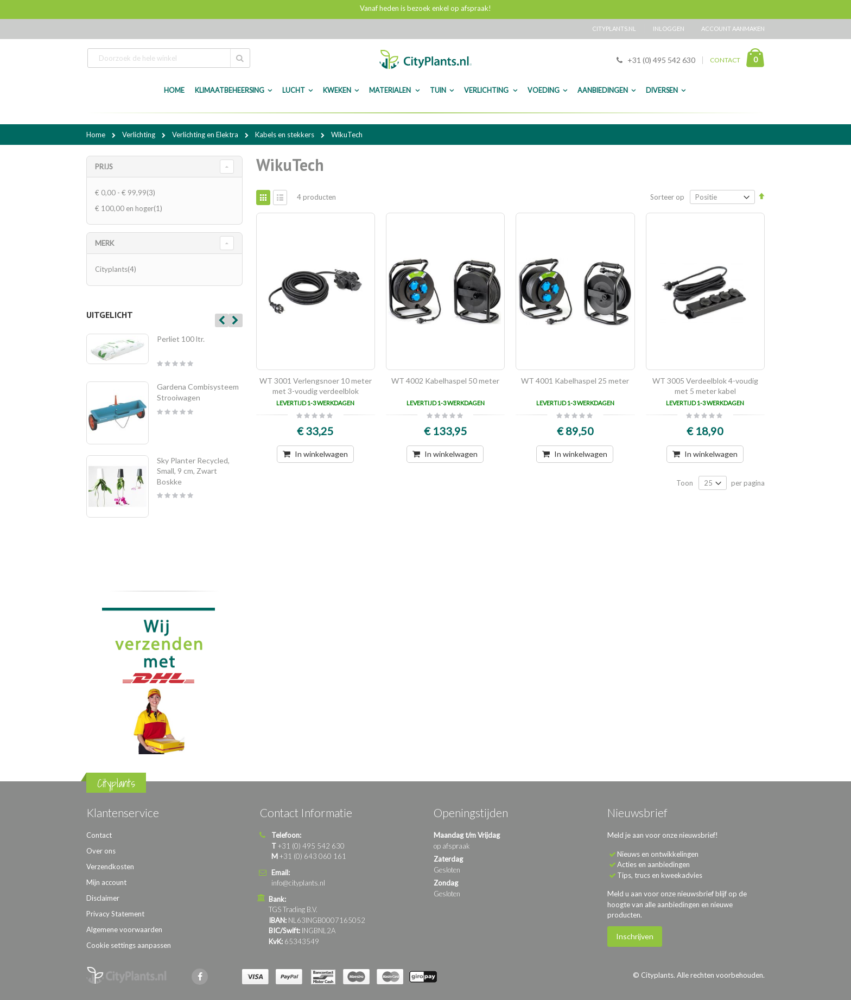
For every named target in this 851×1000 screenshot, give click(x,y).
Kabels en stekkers (285, 134)
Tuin (438, 90)
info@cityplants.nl (298, 882)
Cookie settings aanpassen (128, 945)
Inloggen (668, 28)
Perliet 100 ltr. (181, 338)
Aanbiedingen (602, 90)
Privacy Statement (115, 913)
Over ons (101, 850)
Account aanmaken (733, 28)
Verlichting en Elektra (206, 134)
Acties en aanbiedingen (653, 864)
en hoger (130, 208)
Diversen (662, 90)
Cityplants (117, 269)
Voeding (544, 90)
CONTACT (725, 60)
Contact (99, 835)
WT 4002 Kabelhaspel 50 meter (445, 380)
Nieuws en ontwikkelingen (657, 854)
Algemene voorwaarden (124, 929)
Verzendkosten (110, 866)
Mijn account (106, 882)
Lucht (293, 90)
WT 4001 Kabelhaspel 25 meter (575, 380)
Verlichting (487, 90)
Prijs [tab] (104, 166)
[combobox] (168, 58)
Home (96, 134)
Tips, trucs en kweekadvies (659, 875)
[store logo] (425, 59)
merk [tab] (104, 243)
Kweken (337, 90)
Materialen (390, 90)
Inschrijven (634, 936)
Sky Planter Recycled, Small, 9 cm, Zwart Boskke (193, 471)
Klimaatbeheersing (229, 90)
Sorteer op (667, 197)
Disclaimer (102, 898)
